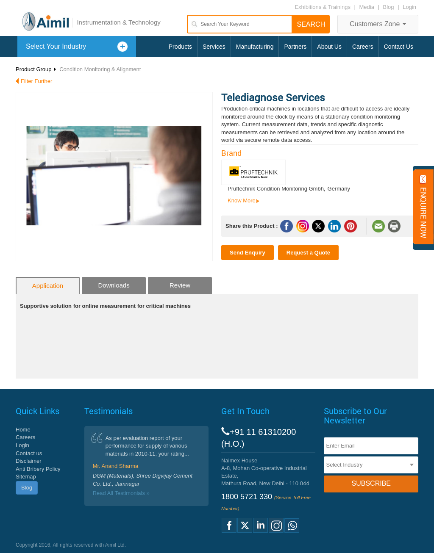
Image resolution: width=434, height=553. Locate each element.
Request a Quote (308, 252)
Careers (362, 46)
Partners (295, 46)
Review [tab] (180, 285)
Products (180, 46)
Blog (388, 7)
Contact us (29, 453)
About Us (329, 46)
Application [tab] (47, 285)
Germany (339, 188)
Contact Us (398, 46)
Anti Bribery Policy (38, 469)
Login (409, 7)
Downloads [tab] (113, 285)
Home (23, 429)
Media (367, 7)
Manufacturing (255, 46)
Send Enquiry (247, 252)
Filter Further (36, 81)
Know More (242, 200)
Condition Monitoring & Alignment (100, 69)
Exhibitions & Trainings (323, 7)
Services (214, 46)
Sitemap (26, 476)
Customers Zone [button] (378, 24)
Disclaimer (29, 461)
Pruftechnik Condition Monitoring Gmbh (276, 188)
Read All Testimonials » (121, 493)
